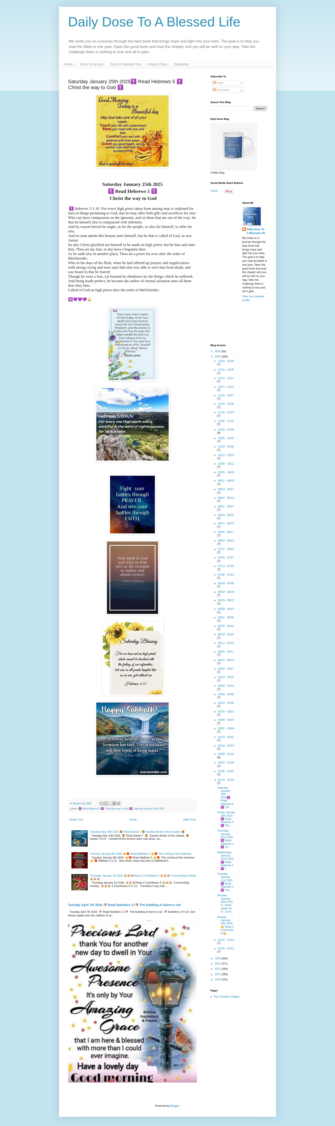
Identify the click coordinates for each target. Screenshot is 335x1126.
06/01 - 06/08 (226, 617)
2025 (218, 356)
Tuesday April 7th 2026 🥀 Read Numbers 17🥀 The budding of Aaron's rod (124, 905)
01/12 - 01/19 (226, 939)
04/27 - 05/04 (226, 660)
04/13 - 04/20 (226, 677)
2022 (218, 968)
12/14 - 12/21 (226, 378)
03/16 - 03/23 (226, 711)
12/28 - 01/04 (226, 361)
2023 (218, 963)
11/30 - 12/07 (226, 395)
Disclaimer (181, 64)
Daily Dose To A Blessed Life (154, 21)
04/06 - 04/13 (226, 685)
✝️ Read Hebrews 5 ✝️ (91, 808)
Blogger (174, 1105)
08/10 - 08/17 (226, 532)
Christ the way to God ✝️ (118, 808)
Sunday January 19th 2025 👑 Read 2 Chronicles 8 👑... (225, 925)
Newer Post (76, 819)
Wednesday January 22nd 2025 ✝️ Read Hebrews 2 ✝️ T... (225, 860)
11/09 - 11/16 (226, 421)
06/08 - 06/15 (226, 608)
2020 (218, 979)
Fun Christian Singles (227, 996)
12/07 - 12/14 (226, 386)
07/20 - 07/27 (226, 557)
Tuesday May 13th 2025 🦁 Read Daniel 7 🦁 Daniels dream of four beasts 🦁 (137, 831)
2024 (218, 958)
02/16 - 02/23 (226, 745)
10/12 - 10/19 (226, 455)
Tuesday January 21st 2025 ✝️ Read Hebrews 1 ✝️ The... (225, 882)
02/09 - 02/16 (226, 754)
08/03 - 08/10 (226, 540)
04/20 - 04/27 (226, 668)
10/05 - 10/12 (226, 463)
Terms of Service (91, 64)
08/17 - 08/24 (226, 523)
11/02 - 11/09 (226, 429)
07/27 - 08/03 (226, 549)
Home (68, 64)
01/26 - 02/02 (226, 771)
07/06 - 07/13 (226, 574)
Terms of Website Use (125, 64)
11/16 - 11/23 (226, 412)
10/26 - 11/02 (226, 438)
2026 (218, 351)
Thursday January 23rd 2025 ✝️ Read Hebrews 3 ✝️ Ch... (225, 839)
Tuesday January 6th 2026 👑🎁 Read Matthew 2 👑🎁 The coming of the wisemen (140, 853)
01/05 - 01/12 (226, 948)
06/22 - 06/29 (226, 592)
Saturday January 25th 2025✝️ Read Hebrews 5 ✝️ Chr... (225, 797)
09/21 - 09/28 (226, 480)
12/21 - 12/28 (226, 369)
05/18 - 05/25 (226, 634)
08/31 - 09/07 (226, 506)
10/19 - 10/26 (226, 446)
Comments (221, 90)
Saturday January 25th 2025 (149, 808)
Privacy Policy (157, 64)
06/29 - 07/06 (226, 583)
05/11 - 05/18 (226, 643)
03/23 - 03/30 (226, 703)
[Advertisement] (238, 269)
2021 (218, 974)
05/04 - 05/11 (226, 651)
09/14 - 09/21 (226, 489)
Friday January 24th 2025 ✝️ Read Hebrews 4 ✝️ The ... (226, 819)
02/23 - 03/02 (226, 737)
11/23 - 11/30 (226, 403)
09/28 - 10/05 (226, 472)
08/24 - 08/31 (226, 515)
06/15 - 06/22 (226, 600)
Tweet (214, 190)
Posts (218, 83)
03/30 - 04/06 (226, 694)
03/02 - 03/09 (226, 728)
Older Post (189, 819)
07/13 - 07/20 (226, 566)
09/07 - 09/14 (226, 497)
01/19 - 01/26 (226, 779)
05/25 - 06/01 (226, 626)
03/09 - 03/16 (226, 719)
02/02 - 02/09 (226, 762)
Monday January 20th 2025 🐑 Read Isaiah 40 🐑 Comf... (225, 903)
